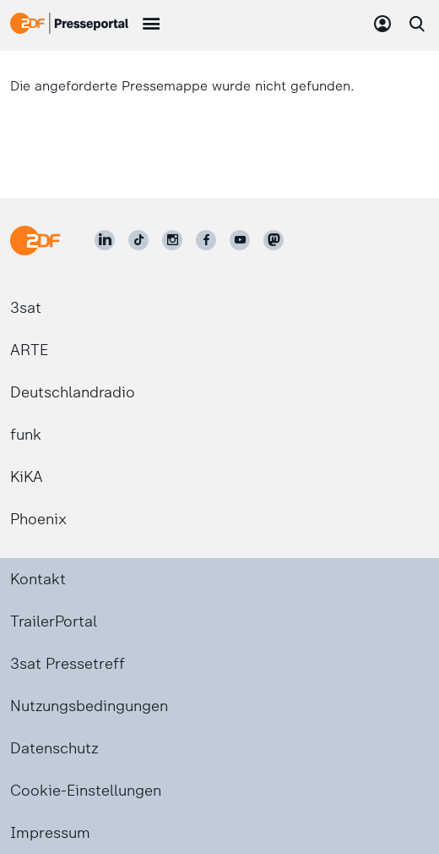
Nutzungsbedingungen (89, 706)
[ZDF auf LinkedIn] (105, 240)
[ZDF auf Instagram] (172, 240)
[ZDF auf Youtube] (240, 240)
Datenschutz (54, 748)
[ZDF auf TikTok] (138, 240)
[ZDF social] (273, 240)
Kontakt (38, 579)
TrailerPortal (53, 621)
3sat (25, 307)
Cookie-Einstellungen (85, 790)
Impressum (50, 833)
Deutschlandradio (72, 392)
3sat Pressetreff (67, 663)
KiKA (26, 477)
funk (25, 434)
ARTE (29, 350)
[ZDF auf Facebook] (206, 240)
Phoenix (38, 519)
